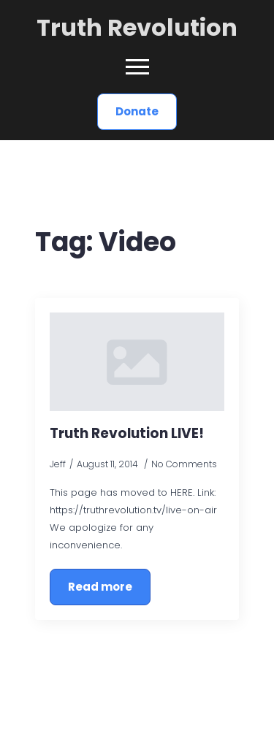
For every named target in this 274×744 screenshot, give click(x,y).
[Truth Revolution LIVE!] (137, 361)
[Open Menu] (137, 67)
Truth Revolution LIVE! (127, 433)
